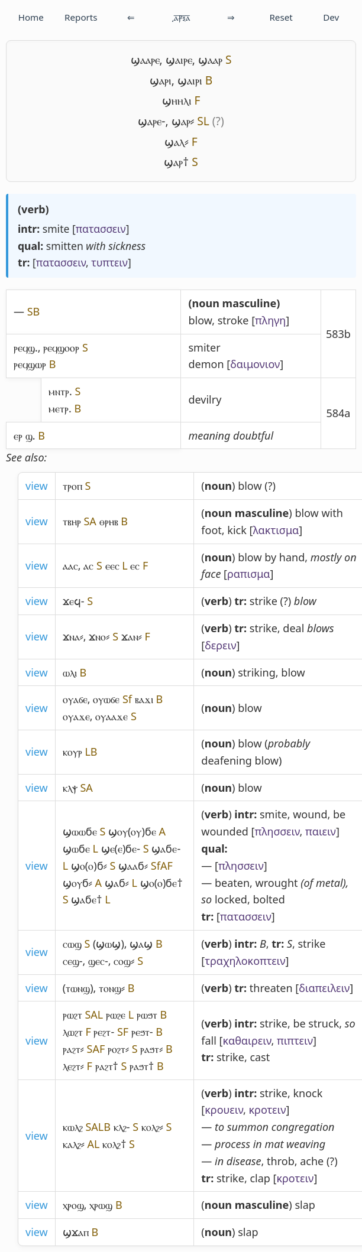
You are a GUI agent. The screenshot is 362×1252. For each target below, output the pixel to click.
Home (31, 17)
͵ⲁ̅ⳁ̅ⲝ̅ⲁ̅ (181, 17)
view (36, 486)
